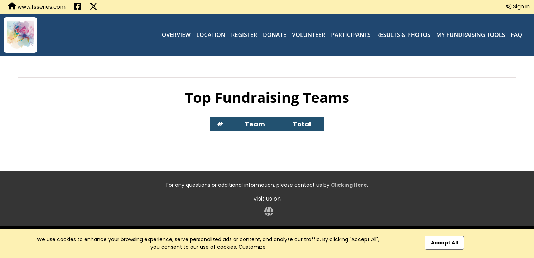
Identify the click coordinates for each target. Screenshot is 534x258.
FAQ (516, 35)
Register (244, 35)
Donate (274, 35)
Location (210, 35)
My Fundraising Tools (470, 35)
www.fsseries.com (37, 6)
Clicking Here (349, 184)
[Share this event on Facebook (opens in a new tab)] (77, 7)
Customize (252, 246)
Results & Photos (403, 35)
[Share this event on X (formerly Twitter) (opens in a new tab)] (93, 7)
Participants (350, 35)
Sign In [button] (518, 6)
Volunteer (308, 35)
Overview (176, 35)
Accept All (444, 242)
